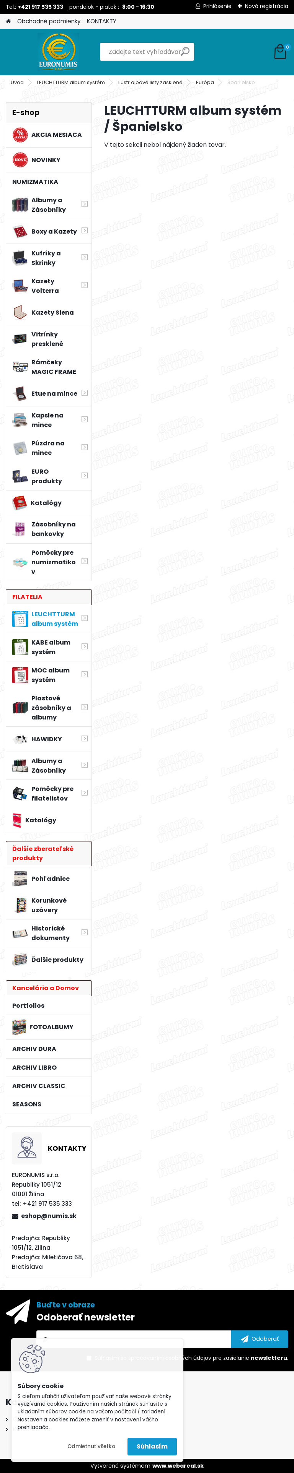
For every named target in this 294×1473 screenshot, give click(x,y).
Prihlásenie (217, 6)
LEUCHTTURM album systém (71, 82)
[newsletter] (260, 1339)
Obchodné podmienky (49, 21)
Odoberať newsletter (85, 1317)
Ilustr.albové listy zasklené (150, 82)
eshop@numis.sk (49, 1216)
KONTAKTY (101, 21)
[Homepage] (8, 21)
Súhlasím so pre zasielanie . (191, 1358)
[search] (185, 54)
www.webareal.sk (178, 1466)
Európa (205, 82)
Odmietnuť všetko (91, 1446)
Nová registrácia (266, 6)
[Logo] (58, 52)
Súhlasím (152, 1446)
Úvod (17, 82)
